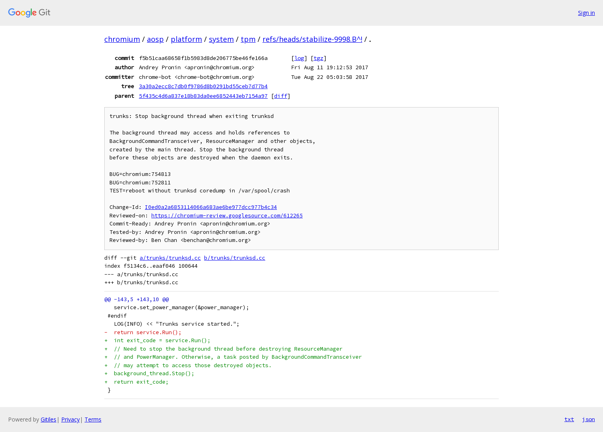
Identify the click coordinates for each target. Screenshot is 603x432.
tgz (318, 58)
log (299, 58)
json (588, 419)
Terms (93, 419)
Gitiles (48, 419)
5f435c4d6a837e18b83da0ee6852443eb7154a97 (203, 95)
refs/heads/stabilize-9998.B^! (312, 39)
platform (186, 39)
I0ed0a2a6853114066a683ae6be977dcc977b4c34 (211, 207)
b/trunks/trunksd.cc (234, 257)
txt (569, 419)
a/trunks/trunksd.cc (170, 257)
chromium (122, 39)
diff (280, 95)
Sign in (586, 13)
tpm (248, 39)
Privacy (70, 419)
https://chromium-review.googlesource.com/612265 (227, 215)
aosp (155, 39)
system (221, 39)
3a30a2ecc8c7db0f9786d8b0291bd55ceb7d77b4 (203, 86)
